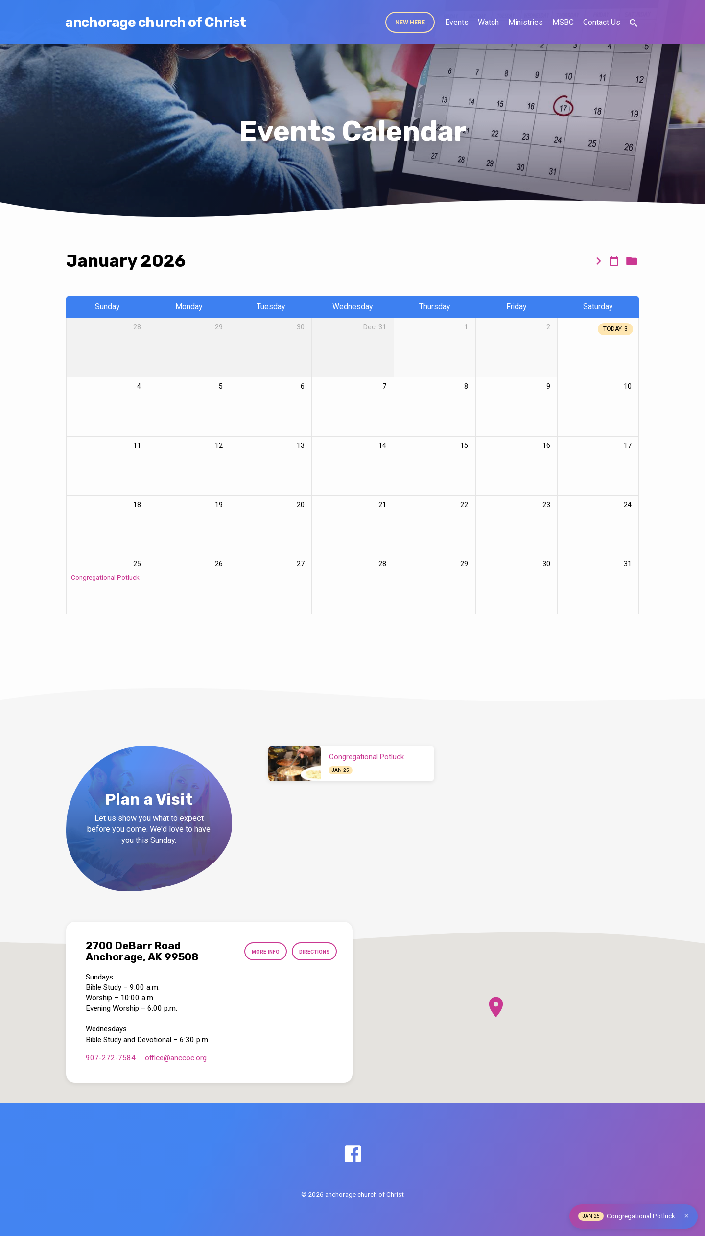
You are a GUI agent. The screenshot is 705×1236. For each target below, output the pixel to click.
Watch (488, 22)
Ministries (525, 22)
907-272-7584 (111, 1057)
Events (457, 22)
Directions (312, 951)
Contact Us (601, 22)
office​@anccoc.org (176, 1057)
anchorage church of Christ (155, 22)
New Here (410, 22)
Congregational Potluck (105, 577)
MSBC (563, 22)
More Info (258, 951)
